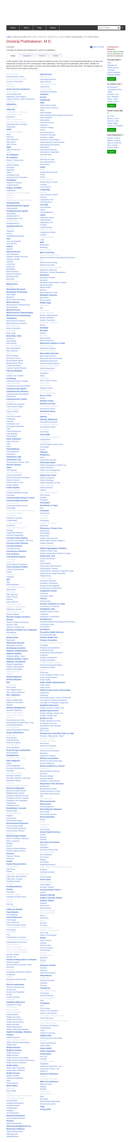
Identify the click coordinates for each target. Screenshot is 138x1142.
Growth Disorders (13, 997)
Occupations (45, 429)
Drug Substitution (13, 747)
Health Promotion (14, 1050)
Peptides (43, 498)
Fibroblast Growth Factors (16, 897)
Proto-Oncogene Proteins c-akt (52, 675)
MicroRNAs (44, 298)
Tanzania (43, 968)
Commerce (10, 495)
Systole (43, 960)
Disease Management (15, 708)
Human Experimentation (15, 1118)
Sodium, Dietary (47, 900)
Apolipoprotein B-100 (14, 218)
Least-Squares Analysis (49, 195)
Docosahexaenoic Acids (15, 720)
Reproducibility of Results (50, 771)
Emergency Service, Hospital (17, 798)
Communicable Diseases (17, 500)
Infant (42, 110)
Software (43, 903)
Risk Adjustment (46, 799)
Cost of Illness (12, 554)
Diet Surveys (11, 687)
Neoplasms (44, 373)
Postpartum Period (48, 591)
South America (45, 908)
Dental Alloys (11, 635)
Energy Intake (11, 811)
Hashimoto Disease (13, 1012)
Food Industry (12, 912)
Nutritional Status (48, 411)
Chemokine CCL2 (13, 424)
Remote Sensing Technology (51, 761)
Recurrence (44, 743)
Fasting (9, 871)
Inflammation (45, 120)
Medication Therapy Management (53, 272)
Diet (8, 682)
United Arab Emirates (48, 1043)
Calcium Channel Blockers (16, 368)
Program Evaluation (47, 660)
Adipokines (11, 104)
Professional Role (47, 650)
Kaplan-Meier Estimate (49, 172)
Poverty (43, 598)
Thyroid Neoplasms (47, 998)
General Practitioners (14, 947)
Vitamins (43, 1076)
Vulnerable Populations (49, 1079)
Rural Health (45, 812)
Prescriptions (45, 627)
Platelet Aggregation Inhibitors (53, 548)
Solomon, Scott (113, 121)
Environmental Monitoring (16, 828)
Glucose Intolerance (15, 984)
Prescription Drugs (47, 624)
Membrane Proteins (47, 278)
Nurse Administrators (48, 393)
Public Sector (45, 688)
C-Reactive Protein (13, 365)
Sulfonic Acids (45, 945)
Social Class (45, 879)
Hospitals (9, 1111)
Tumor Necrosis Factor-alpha (51, 1038)
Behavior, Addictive (13, 274)
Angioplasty (10, 190)
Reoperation (44, 769)
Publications (44, 693)
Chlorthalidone (13, 449)
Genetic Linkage (12, 954)
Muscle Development (48, 351)
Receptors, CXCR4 (47, 738)
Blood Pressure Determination (19, 313)
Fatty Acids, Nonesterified (16, 876)
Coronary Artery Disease (17, 543)
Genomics (10, 967)
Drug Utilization (12, 753)
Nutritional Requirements (49, 406)
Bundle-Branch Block (14, 363)
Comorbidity (11, 508)
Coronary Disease (14, 546)
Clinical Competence (14, 473)
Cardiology (11, 378)
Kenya (42, 175)
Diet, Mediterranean (14, 690)
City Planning (11, 470)
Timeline (42, 56)
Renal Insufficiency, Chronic (52, 766)
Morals (42, 325)
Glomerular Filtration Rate (16, 979)
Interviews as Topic (47, 159)
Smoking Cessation (47, 872)
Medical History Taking (48, 262)
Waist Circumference (49, 1081)
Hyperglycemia (12, 1134)
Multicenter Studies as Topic (52, 343)
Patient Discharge (47, 480)
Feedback (10, 884)
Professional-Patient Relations (51, 653)
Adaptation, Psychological (16, 97)
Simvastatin (44, 862)
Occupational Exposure (49, 424)
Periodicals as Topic (49, 505)
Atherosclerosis (13, 252)
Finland (9, 902)
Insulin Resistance (47, 132)
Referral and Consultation (50, 751)
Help (39, 28)
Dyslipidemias (12, 755)
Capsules (10, 373)
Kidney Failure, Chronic (49, 182)
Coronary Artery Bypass (17, 538)
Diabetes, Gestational (15, 662)
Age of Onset (11, 144)
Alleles (8, 172)
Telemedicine (46, 975)
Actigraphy (10, 86)
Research (43, 774)
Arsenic (9, 234)
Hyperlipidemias (12, 1136)
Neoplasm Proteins (47, 371)
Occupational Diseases (49, 422)
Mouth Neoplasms (47, 340)
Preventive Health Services (52, 632)
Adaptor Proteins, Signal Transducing (20, 99)
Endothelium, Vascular (16, 808)
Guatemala (10, 999)
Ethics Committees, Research (17, 838)
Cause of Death (12, 411)
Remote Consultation (49, 758)
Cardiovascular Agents (16, 389)
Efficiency (10, 783)
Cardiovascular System (16, 399)
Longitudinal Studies (48, 232)
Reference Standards (48, 746)
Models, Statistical (47, 318)
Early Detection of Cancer (16, 758)
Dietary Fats (11, 697)
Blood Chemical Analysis (15, 300)
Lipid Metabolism (46, 212)
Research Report (46, 778)
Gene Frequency (12, 945)
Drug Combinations (15, 733)
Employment (11, 803)
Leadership (45, 190)
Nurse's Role (45, 395)
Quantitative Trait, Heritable (50, 726)
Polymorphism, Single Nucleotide (52, 573)
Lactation (43, 184)
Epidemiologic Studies (16, 836)
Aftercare (9, 137)
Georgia (9, 977)
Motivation (44, 336)
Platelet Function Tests (48, 551)
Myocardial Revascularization (51, 358)
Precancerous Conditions (49, 606)
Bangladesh (11, 269)
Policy (42, 561)
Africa (8, 135)
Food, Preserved (12, 922)
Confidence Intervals (14, 518)
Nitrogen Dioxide (46, 388)
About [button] (26, 28)
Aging (8, 152)
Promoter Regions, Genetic (50, 662)
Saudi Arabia (45, 829)
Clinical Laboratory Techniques (18, 478)
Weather (43, 1089)
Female (9, 889)
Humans (10, 1121)
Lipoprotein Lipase (47, 218)
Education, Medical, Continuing (18, 778)
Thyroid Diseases (46, 996)
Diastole (9, 674)
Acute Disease (12, 92)
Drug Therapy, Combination (18, 750)
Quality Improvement (49, 710)
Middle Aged (45, 303)
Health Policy (11, 1045)
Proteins (43, 670)
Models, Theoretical (47, 320)
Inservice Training (47, 127)
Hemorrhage (11, 1091)
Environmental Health (14, 826)
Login (8, 37)
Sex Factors (44, 857)
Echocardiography (13, 766)
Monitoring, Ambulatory (49, 323)
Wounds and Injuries (48, 1104)
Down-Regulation (13, 727)
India (42, 103)
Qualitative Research (49, 705)
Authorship (10, 264)
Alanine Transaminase (15, 160)
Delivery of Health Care (15, 627)
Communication (12, 503)
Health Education (13, 1024)
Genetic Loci (11, 957)
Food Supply (11, 920)
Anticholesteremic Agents (17, 206)
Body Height (11, 331)
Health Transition (12, 1076)
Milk (41, 308)
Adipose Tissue (12, 107)
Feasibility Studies (13, 881)
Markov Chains (46, 250)
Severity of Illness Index (49, 850)
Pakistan (44, 452)
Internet (43, 157)
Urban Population (48, 1051)
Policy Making (45, 563)
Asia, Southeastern (13, 241)
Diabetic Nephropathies (15, 667)
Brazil (8, 353)
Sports (42, 920)
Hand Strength (12, 1010)
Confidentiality (11, 520)
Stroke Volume (45, 940)
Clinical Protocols (13, 480)
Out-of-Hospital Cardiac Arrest (51, 444)
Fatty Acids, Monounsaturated (17, 874)
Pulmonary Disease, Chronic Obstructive (55, 698)
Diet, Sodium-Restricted (15, 692)
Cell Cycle (10, 414)
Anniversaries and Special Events (19, 200)
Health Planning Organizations (18, 1042)
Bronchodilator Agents (14, 361)
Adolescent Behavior (14, 119)
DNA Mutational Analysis (15, 587)
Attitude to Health (13, 259)
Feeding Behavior (14, 886)
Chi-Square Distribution (15, 426)
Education (10, 771)
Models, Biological (47, 313)
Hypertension (46, 74)
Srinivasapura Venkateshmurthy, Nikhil (114, 89)
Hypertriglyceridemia (48, 79)
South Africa (44, 906)
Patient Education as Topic (50, 483)
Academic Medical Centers (16, 79)
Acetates (9, 84)
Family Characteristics (16, 864)
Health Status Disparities (15, 1068)
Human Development (15, 1116)
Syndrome (44, 958)
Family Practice (12, 867)
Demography (11, 632)
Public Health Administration (52, 682)
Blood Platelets (12, 307)
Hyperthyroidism (46, 77)
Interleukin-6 (45, 147)
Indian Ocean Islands (48, 105)
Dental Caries (12, 637)
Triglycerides (45, 1035)
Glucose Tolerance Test (15, 987)
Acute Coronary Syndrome (18, 89)
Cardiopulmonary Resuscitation (18, 386)
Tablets (42, 963)
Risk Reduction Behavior (51, 809)
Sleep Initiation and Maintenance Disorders (56, 867)
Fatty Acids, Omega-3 (14, 879)
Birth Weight (11, 295)
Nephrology (44, 378)
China (8, 446)
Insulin (42, 130)
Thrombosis (44, 993)
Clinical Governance (14, 475)
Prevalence (45, 629)
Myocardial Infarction (49, 353)
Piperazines (44, 536)
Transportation (45, 1028)
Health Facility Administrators (17, 1029)
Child (8, 429)
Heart (8, 1081)
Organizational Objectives (50, 437)
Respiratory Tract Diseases (52, 784)
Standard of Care (46, 928)
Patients (43, 490)
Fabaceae (10, 858)
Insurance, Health (47, 137)
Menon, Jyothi (112, 99)
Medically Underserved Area (51, 267)
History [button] (53, 28)
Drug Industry (11, 738)
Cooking (9, 530)
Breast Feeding (12, 356)
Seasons (43, 839)
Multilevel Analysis (47, 346)
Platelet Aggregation (47, 546)
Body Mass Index (14, 336)
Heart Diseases (12, 1083)
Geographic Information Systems (18, 972)
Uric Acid (43, 1056)
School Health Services (50, 832)
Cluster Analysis (12, 485)
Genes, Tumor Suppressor (16, 950)
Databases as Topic (13, 604)
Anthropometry (13, 203)
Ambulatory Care (12, 175)
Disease (9, 705)
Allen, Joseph (112, 145)
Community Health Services (17, 506)
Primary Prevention (48, 640)
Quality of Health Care (48, 716)
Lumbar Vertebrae (47, 237)
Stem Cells (44, 933)
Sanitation (44, 827)
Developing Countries (16, 648)
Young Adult (45, 1109)
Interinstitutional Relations (50, 145)
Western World (45, 1094)
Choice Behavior (12, 452)
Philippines (44, 518)
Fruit (8, 935)
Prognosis (44, 655)
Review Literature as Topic (50, 791)
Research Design (46, 776)
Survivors (43, 953)
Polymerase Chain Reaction (50, 566)
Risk (41, 796)
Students (43, 943)
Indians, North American (49, 108)
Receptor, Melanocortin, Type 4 (52, 736)
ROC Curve (44, 731)
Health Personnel (13, 1037)
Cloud (13, 56)
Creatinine (10, 562)
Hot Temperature (12, 1113)
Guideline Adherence (15, 1002)
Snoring (43, 874)
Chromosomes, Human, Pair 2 (18, 462)
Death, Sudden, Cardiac (15, 612)
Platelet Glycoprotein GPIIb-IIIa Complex (55, 553)
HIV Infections (11, 1007)
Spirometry (44, 918)
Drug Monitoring (12, 740)
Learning (43, 192)
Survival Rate (45, 950)
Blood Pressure (13, 310)
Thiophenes (45, 988)
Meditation (44, 275)
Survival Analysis (46, 948)
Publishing (44, 695)
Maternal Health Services (49, 255)
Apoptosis (10, 229)
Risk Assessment (47, 801)
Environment (11, 818)
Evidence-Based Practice (16, 851)
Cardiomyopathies (13, 383)
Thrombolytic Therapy (48, 991)
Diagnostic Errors (13, 672)
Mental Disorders (46, 285)
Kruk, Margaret (113, 97)
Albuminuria (11, 163)
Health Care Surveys (14, 1019)
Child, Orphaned (13, 439)
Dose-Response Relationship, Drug (19, 723)
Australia (9, 262)
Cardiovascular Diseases (17, 391)
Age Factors (11, 142)
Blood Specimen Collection (16, 323)
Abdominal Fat (12, 74)
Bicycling (9, 287)
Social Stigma (45, 885)
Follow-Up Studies (14, 909)
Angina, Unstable (14, 188)
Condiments (11, 515)
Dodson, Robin (113, 148)
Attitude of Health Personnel (17, 257)
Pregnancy (44, 614)
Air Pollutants (12, 155)
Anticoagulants (12, 208)
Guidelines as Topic (13, 1005)
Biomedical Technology (16, 292)
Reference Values (47, 748)
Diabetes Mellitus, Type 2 (17, 659)
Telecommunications (48, 973)
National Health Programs (50, 363)
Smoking (43, 869)
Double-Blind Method (14, 725)
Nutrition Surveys (48, 404)
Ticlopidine (45, 1003)
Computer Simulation (14, 513)
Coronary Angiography (15, 535)
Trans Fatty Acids (46, 1018)
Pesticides (44, 511)
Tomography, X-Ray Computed (52, 1016)
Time (42, 1006)
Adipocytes (10, 101)
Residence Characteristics (50, 781)
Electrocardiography (15, 788)
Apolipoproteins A (13, 223)
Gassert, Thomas (113, 138)
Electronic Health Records (16, 791)
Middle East (44, 305)
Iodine (42, 167)
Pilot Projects (45, 533)
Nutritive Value (45, 414)
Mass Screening (47, 252)
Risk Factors (45, 804)
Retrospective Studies (48, 789)
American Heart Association (17, 177)
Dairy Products (12, 597)
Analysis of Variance (14, 183)
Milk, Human (45, 310)
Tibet (42, 1001)
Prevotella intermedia (48, 635)
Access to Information (14, 81)
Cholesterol (10, 454)
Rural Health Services (48, 814)
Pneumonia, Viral (47, 556)
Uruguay (43, 1059)
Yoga (42, 1106)
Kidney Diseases (46, 179)
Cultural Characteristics (15, 569)
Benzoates (10, 279)
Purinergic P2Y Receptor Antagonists (54, 703)
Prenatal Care (46, 619)
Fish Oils (9, 904)
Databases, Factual (13, 609)
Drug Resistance (12, 745)
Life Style (44, 205)
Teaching (43, 970)
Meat (42, 260)
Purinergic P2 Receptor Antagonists (53, 700)
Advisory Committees (14, 132)
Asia (8, 239)
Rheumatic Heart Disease (50, 794)
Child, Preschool (12, 441)
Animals (9, 198)
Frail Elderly (11, 932)
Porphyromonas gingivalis (50, 586)
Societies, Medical (47, 887)
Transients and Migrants (49, 1026)
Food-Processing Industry (16, 925)
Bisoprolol (10, 297)
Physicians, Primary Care (51, 528)
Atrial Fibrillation (12, 254)
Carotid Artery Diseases (15, 404)
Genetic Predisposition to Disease (21, 959)
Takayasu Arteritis (48, 965)
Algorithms (10, 170)
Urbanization (45, 1054)
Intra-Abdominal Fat (47, 162)
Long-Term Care (46, 230)
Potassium (44, 593)
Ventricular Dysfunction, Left (50, 1066)
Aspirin (9, 246)
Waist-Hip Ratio (46, 1084)
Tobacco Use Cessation (49, 1011)
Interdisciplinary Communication (52, 142)
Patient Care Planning (48, 472)
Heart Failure (12, 1086)
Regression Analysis (48, 756)
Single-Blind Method (47, 865)
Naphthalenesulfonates (49, 361)
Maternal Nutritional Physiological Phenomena (57, 258)
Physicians (44, 526)
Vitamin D (43, 1071)
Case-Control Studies (14, 407)
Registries (44, 753)
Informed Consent (47, 122)
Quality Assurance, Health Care (52, 708)
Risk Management (47, 807)
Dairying (9, 599)
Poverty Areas (45, 601)
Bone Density (11, 343)
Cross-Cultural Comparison (16, 564)
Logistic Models (46, 227)
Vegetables (44, 1064)
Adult (8, 129)
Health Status (12, 1065)
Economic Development (15, 768)
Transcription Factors (48, 1023)
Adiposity (10, 109)
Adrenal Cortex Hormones (16, 122)
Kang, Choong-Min (114, 143)
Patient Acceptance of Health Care (53, 465)
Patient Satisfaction (47, 485)
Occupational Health (48, 427)
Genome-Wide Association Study (19, 965)
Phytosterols (45, 531)
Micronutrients (45, 300)
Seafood (43, 837)
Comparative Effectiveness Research (20, 511)
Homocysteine (11, 1101)
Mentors (43, 290)
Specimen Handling (47, 911)
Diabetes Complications (16, 651)
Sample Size (45, 825)
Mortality (44, 330)
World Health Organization (50, 1101)
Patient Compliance (47, 478)
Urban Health (46, 1048)
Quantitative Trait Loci (48, 723)
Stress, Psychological (48, 935)
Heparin (9, 1093)
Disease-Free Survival (14, 715)
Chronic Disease (13, 465)
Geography (10, 974)
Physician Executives (48, 523)
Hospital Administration (15, 1103)
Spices (42, 915)
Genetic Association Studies (17, 952)
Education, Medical (13, 776)
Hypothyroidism (46, 89)
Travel (42, 1030)
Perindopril (45, 503)
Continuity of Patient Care (16, 528)
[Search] (108, 28)
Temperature (45, 978)
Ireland (42, 170)
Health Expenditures (14, 1027)
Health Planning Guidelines (16, 1040)
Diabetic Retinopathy (14, 669)
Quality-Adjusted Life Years (50, 721)
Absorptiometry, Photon (15, 77)
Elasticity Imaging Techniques (17, 785)
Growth (9, 994)
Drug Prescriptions (13, 743)
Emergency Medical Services (17, 796)
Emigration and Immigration (16, 801)
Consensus (10, 525)
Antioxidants (11, 214)
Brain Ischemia (12, 351)
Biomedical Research (15, 289)
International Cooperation (49, 152)
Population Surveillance (49, 583)
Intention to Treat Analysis (50, 140)
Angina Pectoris (12, 185)
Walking (43, 1087)
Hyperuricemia (45, 82)
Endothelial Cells (12, 805)
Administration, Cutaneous (16, 112)
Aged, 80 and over (13, 150)
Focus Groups (11, 907)
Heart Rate (10, 1088)
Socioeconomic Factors (50, 890)
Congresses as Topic (14, 523)
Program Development (48, 658)
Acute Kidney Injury (13, 94)
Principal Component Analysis (51, 643)
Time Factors (45, 1008)
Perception (44, 500)
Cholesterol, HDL (14, 457)
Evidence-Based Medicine (16, 848)
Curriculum (10, 574)
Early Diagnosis (13, 761)
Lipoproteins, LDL (47, 222)
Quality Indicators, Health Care (51, 713)
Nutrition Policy (47, 401)
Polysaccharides (46, 578)
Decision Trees (12, 625)
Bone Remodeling (13, 348)
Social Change (45, 877)
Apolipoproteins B (14, 226)
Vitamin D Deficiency (49, 1074)
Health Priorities (13, 1047)
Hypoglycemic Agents (48, 84)
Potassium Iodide (46, 596)
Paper (42, 457)
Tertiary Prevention (47, 980)
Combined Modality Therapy (17, 493)
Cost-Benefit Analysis (16, 557)
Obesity (43, 417)
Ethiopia (9, 843)
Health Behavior (12, 1015)
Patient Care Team (48, 475)
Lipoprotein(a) (45, 220)
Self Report (44, 847)
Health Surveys (13, 1073)
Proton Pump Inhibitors (49, 677)
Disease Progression (14, 710)
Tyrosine (43, 1041)
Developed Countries (14, 645)
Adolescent (10, 117)
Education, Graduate (14, 773)
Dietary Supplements (14, 700)
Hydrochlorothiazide (14, 1123)
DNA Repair (11, 592)
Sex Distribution (46, 855)
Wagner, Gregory (113, 140)
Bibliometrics (12, 284)
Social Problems (46, 882)
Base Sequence (12, 271)
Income (43, 97)
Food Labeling (11, 915)
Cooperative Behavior (14, 533)
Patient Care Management (50, 470)
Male (42, 242)
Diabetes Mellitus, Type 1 (16, 656)
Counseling (10, 559)
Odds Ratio (44, 432)
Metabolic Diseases (48, 295)
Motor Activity (45, 338)
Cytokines (10, 577)
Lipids (42, 215)
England (9, 816)
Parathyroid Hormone (48, 460)
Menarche (44, 280)
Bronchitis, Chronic (13, 358)
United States (45, 1046)
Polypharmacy (45, 576)
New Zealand (45, 386)
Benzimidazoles (12, 276)
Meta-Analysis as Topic (49, 292)
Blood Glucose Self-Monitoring (18, 305)
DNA (8, 582)
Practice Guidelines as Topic (52, 604)
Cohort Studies (13, 487)
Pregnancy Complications (50, 617)
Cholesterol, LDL (13, 459)
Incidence (44, 94)
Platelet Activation (47, 543)
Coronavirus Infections (16, 551)
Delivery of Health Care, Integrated (21, 630)
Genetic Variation (13, 962)
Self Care (43, 845)
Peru (42, 508)
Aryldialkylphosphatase (15, 236)
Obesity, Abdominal (48, 419)
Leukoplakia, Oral (46, 200)
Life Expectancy (46, 202)
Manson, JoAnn (113, 118)
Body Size (10, 338)
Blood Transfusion (13, 326)
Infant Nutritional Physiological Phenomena (56, 115)
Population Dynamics (48, 581)
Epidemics (10, 833)
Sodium (43, 892)
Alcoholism (10, 168)
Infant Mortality (45, 113)
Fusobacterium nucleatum (16, 937)
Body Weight (11, 341)
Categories (27, 56)
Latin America (45, 187)
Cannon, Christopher (115, 126)
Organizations (45, 439)
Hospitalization (12, 1108)
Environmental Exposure (17, 823)
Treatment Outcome (47, 1033)
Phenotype (44, 516)
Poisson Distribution (47, 559)
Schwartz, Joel (112, 94)
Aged (8, 147)
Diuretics (9, 718)
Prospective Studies (47, 667)
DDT (8, 579)
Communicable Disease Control (20, 498)
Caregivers (10, 402)
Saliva (42, 822)
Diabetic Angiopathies (14, 664)
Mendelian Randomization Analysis (53, 282)
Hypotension (45, 87)
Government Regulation (15, 992)
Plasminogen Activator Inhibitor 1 (52, 541)
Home (12, 28)
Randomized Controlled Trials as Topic (57, 733)
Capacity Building (14, 371)
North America (45, 390)
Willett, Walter (112, 123)
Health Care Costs (13, 1017)
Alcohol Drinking (12, 165)
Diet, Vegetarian (13, 695)
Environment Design (14, 821)
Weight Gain (44, 1092)
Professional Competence (50, 648)
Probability (44, 645)
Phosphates (44, 521)
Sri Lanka (43, 925)
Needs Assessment (47, 368)
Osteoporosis (45, 442)
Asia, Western (11, 244)
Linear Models (45, 207)
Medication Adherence (48, 270)
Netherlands (44, 383)
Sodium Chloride (47, 895)
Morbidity (44, 328)
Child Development (13, 431)
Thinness (43, 985)
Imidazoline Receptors (48, 92)
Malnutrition (44, 245)
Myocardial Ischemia (48, 356)
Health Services (12, 1055)
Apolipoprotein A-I (13, 216)
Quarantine (44, 728)
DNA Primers (11, 590)
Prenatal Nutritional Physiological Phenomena (57, 622)
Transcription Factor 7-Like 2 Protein (54, 1021)
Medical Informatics (47, 265)
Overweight (44, 447)
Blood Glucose (13, 302)
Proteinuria (44, 672)
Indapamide (45, 100)
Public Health (45, 680)
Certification (11, 419)
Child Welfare (11, 436)
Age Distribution (12, 139)
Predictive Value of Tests (49, 612)
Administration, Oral (14, 114)
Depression (10, 640)
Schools (43, 835)
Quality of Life (46, 718)
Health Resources (13, 1053)
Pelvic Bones (45, 495)
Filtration (9, 899)
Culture (9, 572)
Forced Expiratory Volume (16, 927)
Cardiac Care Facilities (15, 376)
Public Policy (45, 685)
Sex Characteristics (47, 852)
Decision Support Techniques (17, 622)
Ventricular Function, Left (49, 1069)
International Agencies (48, 150)
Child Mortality (11, 434)
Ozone (42, 449)
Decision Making (12, 614)
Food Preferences (14, 917)
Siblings (43, 860)
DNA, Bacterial (12, 594)
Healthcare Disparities (14, 1078)
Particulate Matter (48, 462)
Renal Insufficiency (47, 763)
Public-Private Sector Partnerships (55, 690)
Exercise (10, 853)
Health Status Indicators (15, 1070)
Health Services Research (16, 1063)
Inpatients (43, 125)
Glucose (9, 982)
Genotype (10, 970)
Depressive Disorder (15, 643)
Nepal (42, 376)
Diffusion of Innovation (14, 702)
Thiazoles (43, 983)
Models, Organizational (49, 315)
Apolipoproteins (12, 221)
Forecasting (10, 930)
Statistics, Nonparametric (49, 930)
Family (9, 861)
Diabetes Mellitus (14, 653)
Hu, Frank (111, 116)
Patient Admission (47, 468)
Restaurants (44, 786)
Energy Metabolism (13, 813)
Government (11, 990)
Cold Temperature (13, 490)
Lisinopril (43, 225)
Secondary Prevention (50, 842)
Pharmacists (45, 513)
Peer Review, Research (49, 493)
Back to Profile (97, 47)
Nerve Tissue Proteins (48, 381)
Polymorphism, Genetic (49, 568)
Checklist (9, 421)
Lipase (42, 210)
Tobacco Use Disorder (48, 1013)
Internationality (45, 155)
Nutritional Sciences (47, 409)
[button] (122, 28)
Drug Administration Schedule (17, 730)
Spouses (43, 923)
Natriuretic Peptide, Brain (49, 366)
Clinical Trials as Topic (14, 482)
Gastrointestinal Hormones (16, 942)
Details (55, 56)
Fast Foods (10, 869)
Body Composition (13, 328)
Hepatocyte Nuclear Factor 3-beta (19, 1096)
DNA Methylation (12, 585)
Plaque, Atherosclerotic (49, 538)
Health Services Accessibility (17, 1058)
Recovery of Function (48, 741)
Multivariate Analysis (48, 348)
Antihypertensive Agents (17, 211)
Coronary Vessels (13, 548)
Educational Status (13, 780)
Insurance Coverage (48, 135)
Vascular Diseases (47, 1061)
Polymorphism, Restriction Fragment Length (57, 571)
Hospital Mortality (13, 1105)
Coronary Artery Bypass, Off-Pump (19, 540)
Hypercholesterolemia (14, 1131)
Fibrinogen (10, 892)
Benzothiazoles (12, 281)
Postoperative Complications (51, 588)
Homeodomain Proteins (15, 1098)
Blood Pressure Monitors (15, 321)
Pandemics (45, 455)
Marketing (44, 247)
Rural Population (47, 817)
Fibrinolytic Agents (13, 894)
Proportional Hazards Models (51, 665)
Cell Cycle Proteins (13, 416)
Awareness (10, 267)
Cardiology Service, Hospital (17, 381)
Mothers (43, 333)
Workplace (44, 1099)
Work (42, 1096)
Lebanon (43, 197)
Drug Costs (10, 735)
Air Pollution (11, 157)
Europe (9, 846)
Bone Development (13, 346)
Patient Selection (46, 488)
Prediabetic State (47, 609)
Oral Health (45, 434)
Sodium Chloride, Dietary (51, 898)
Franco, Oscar (112, 101)
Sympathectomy (46, 955)
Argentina (10, 231)
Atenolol (9, 249)
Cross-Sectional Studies (17, 567)
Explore (112, 79)
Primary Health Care (49, 637)
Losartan (43, 235)
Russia (42, 819)
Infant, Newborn (46, 118)
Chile (8, 444)
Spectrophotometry (47, 913)
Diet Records (11, 685)
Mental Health (45, 287)
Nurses (42, 398)
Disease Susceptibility (14, 713)
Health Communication (15, 1022)
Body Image (11, 333)
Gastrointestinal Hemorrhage (17, 940)
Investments (44, 164)
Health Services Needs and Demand (20, 1060)
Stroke (43, 938)
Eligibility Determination (15, 793)
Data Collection (12, 602)
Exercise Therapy (13, 856)
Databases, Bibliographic (16, 607)
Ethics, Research (12, 841)
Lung (42, 240)
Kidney (42, 177)
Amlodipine (11, 180)
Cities (8, 467)
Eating (8, 763)
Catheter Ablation (13, 409)
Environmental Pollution (15, 831)
